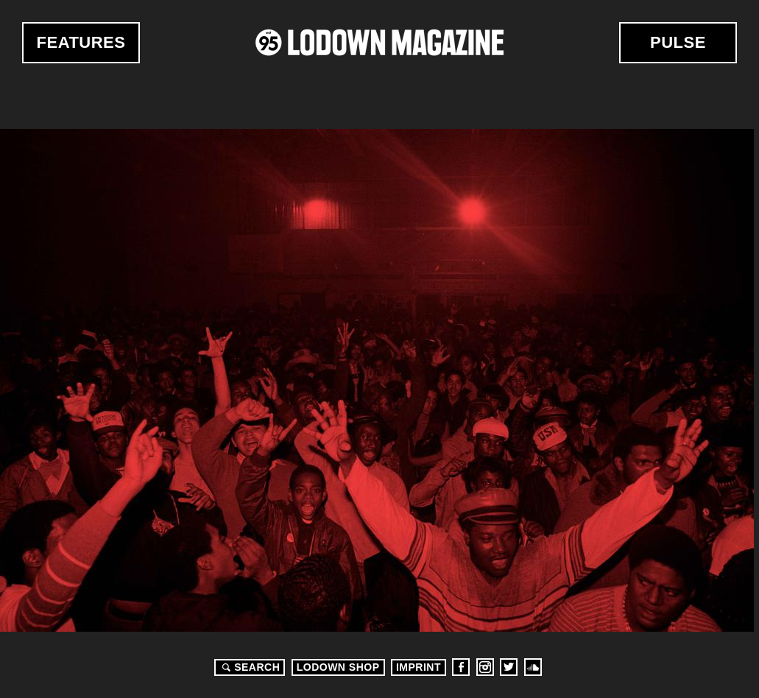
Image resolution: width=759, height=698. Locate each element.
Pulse (678, 42)
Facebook (461, 667)
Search (249, 667)
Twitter (509, 667)
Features (81, 42)
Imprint (418, 667)
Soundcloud (533, 667)
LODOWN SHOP (338, 667)
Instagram (485, 667)
